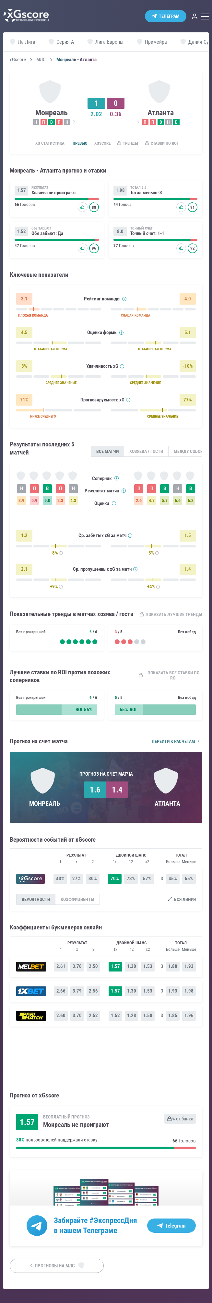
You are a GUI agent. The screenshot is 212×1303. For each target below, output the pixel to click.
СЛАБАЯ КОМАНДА (144, 317)
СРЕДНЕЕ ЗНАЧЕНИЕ (64, 384)
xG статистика (47, 143)
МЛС (41, 59)
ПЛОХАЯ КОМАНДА (34, 317)
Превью (81, 143)
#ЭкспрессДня (120, 1223)
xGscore (18, 59)
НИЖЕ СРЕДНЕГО (46, 418)
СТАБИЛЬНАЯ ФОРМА (53, 351)
